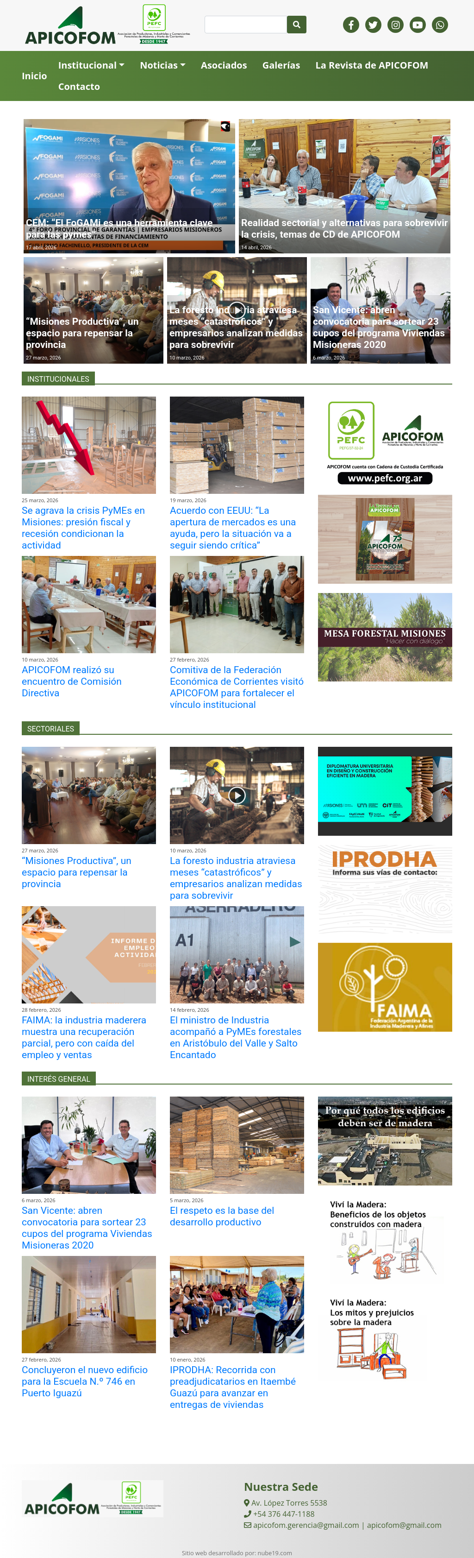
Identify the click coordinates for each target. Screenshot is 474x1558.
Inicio (34, 75)
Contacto (79, 86)
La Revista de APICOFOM (371, 65)
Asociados (224, 65)
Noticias (159, 65)
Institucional (87, 65)
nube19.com (275, 1553)
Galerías (281, 65)
